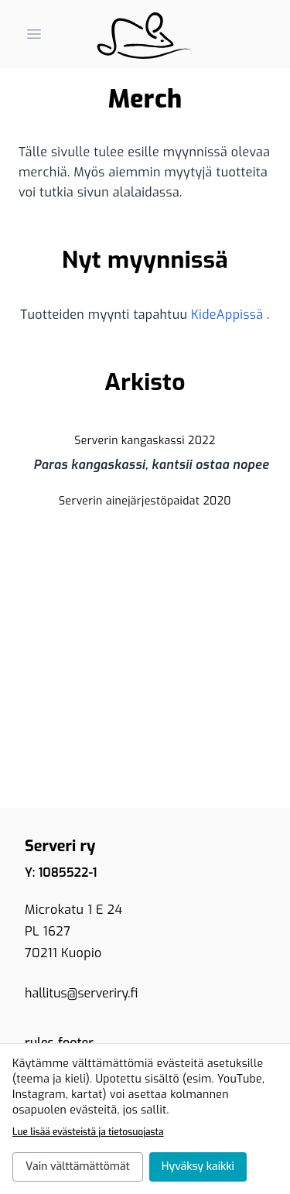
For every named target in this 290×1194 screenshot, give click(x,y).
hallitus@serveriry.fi (81, 993)
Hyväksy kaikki (198, 1166)
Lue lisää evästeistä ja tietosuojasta (88, 1132)
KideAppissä (229, 314)
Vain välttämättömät (78, 1166)
